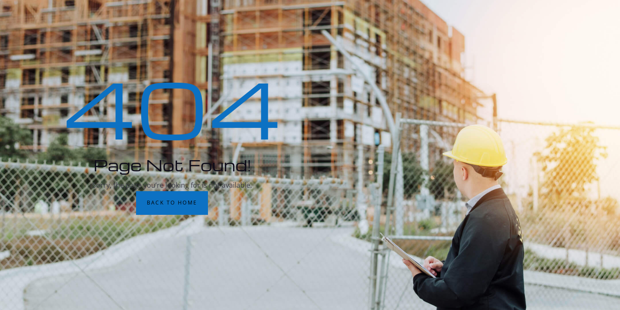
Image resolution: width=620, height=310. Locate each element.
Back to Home (172, 202)
